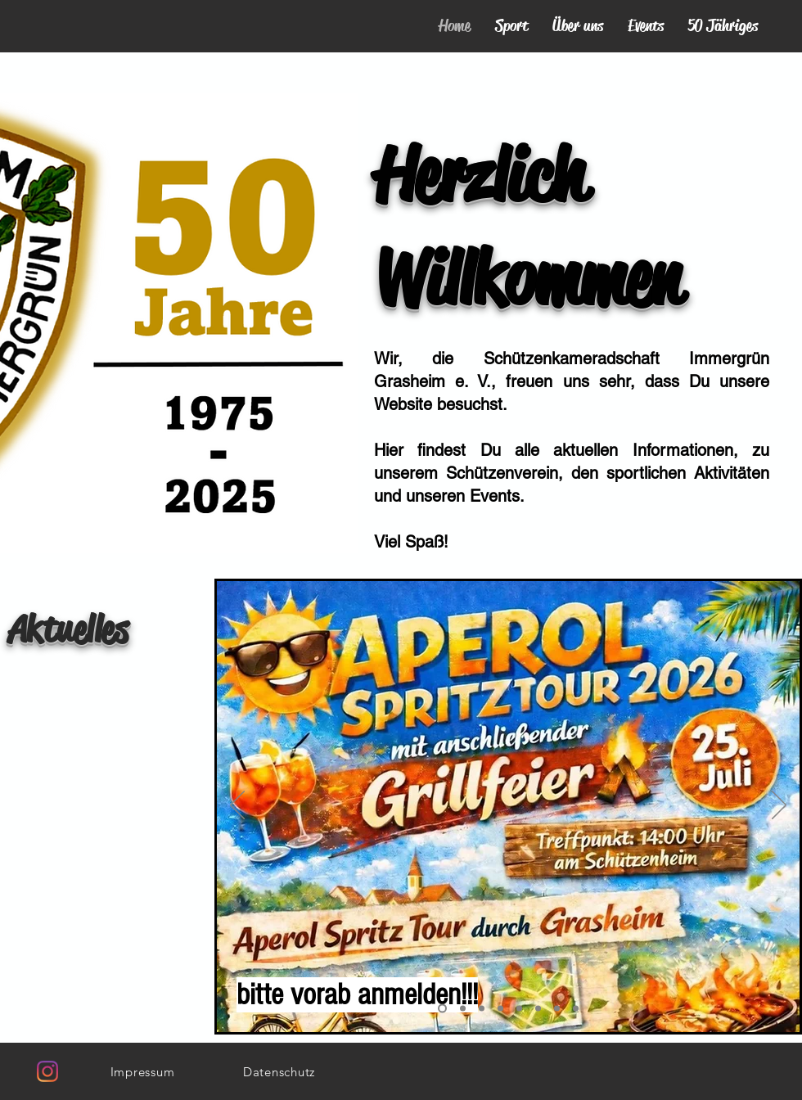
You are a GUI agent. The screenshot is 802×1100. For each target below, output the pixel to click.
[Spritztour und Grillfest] (463, 1009)
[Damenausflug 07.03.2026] (500, 1009)
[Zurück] (237, 806)
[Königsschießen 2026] (481, 1009)
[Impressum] (142, 1071)
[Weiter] (779, 806)
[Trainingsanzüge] (576, 1009)
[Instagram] (47, 1071)
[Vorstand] (538, 1009)
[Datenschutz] (279, 1071)
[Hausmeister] (557, 1009)
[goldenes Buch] (442, 1008)
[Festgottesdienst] (519, 1009)
